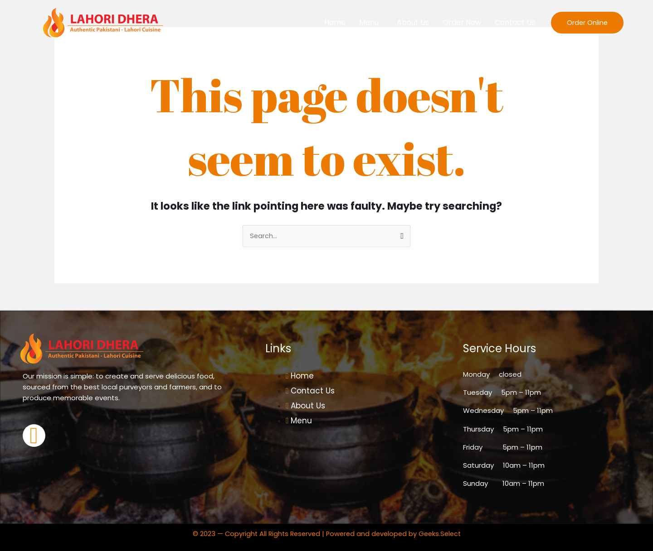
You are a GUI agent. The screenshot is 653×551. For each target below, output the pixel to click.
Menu (369, 22)
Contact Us (515, 22)
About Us (413, 22)
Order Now (462, 22)
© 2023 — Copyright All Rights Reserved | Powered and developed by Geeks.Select (326, 533)
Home (335, 22)
